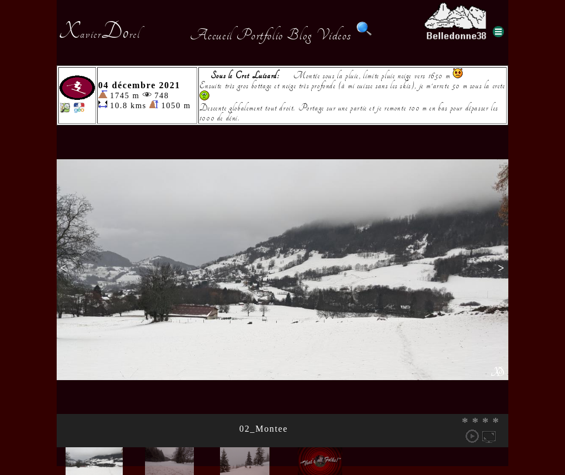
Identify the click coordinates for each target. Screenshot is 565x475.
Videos (334, 35)
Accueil (211, 35)
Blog (299, 35)
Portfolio (259, 35)
